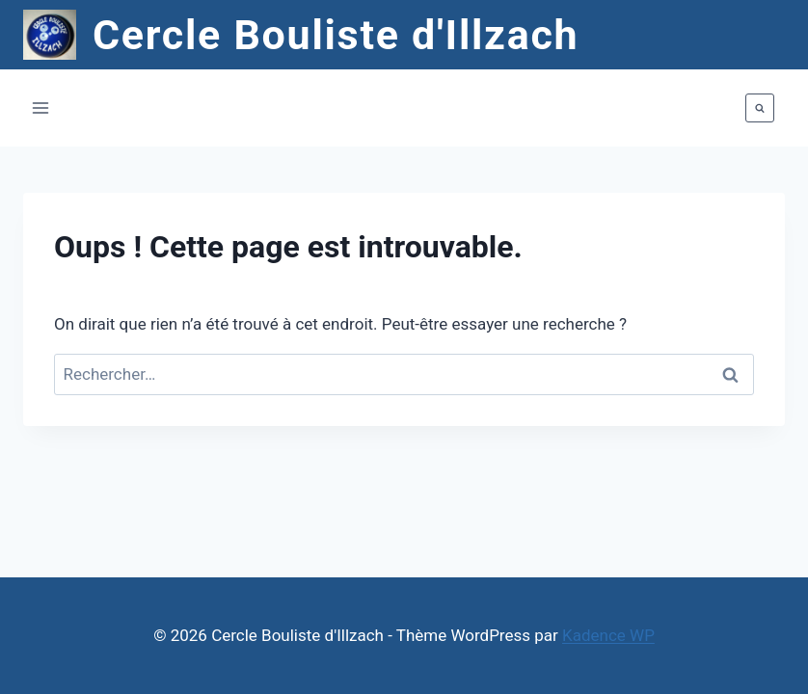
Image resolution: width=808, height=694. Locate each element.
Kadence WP (608, 635)
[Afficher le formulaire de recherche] (759, 107)
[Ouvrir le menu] (41, 108)
